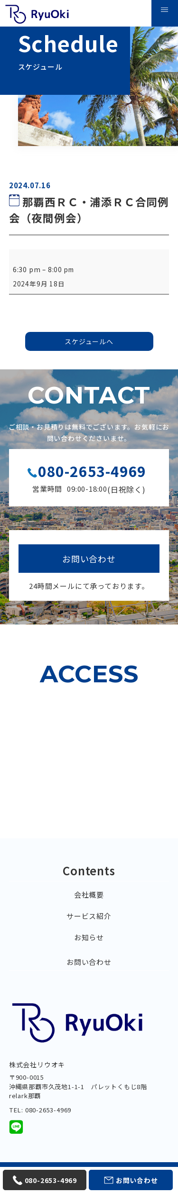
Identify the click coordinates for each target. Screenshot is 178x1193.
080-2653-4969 (92, 471)
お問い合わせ (89, 961)
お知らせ (89, 937)
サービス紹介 (89, 915)
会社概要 (89, 894)
